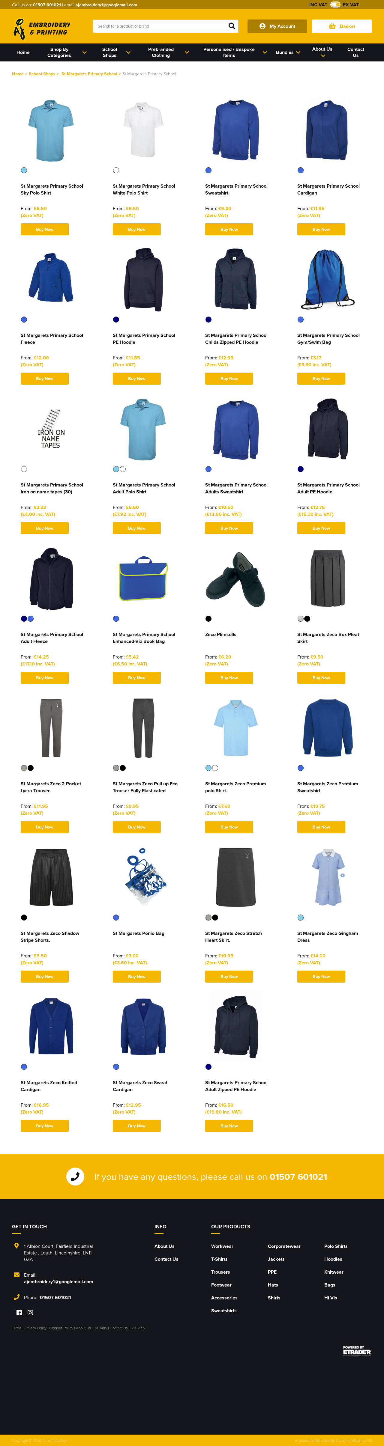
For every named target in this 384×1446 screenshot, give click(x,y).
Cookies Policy (61, 1328)
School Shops (42, 73)
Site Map (137, 1328)
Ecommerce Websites (312, 1440)
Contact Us (166, 1259)
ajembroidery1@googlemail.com (106, 4)
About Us (164, 1246)
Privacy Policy (35, 1328)
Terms (17, 1328)
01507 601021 (47, 4)
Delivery (100, 1328)
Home (18, 73)
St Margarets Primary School (89, 73)
